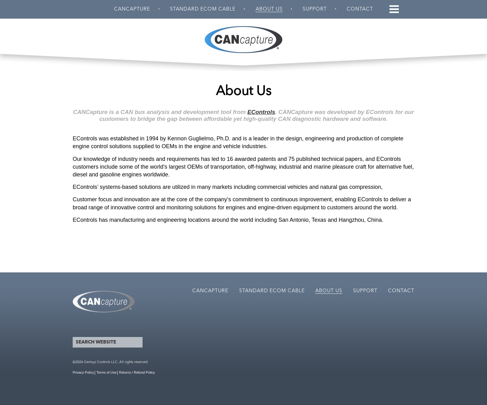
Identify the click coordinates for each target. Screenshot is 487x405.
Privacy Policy (83, 372)
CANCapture (132, 9)
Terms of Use (106, 372)
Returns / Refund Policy (137, 372)
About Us (269, 9)
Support (315, 9)
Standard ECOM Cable (202, 9)
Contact (360, 9)
